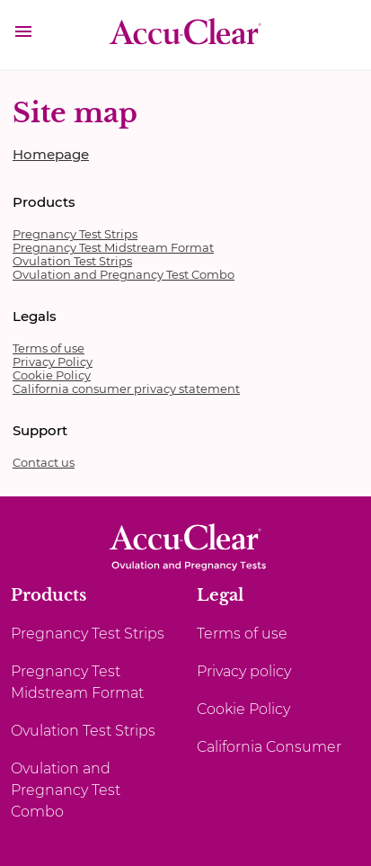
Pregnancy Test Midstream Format (113, 247)
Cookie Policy (52, 375)
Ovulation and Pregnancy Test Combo (123, 274)
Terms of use (48, 348)
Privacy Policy (53, 361)
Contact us (44, 462)
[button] (23, 34)
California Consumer (269, 746)
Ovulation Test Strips (72, 261)
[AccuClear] (186, 36)
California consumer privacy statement (126, 388)
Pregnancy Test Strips (75, 234)
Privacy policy (244, 671)
